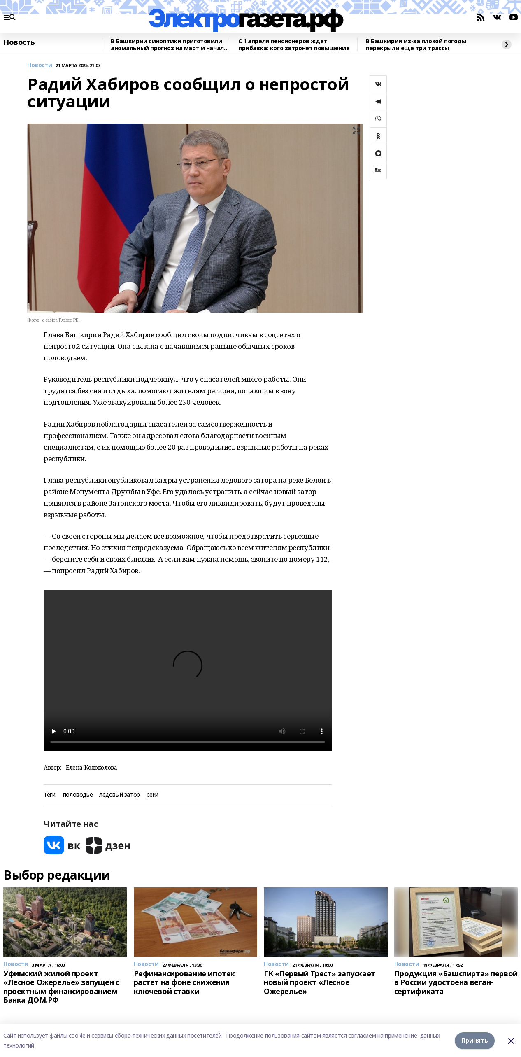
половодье (78, 794)
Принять (474, 1040)
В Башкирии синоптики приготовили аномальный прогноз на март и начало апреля (169, 44)
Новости (39, 65)
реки (152, 794)
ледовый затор (119, 794)
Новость (19, 42)
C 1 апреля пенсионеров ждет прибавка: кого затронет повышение (293, 44)
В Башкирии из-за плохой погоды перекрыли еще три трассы (416, 44)
